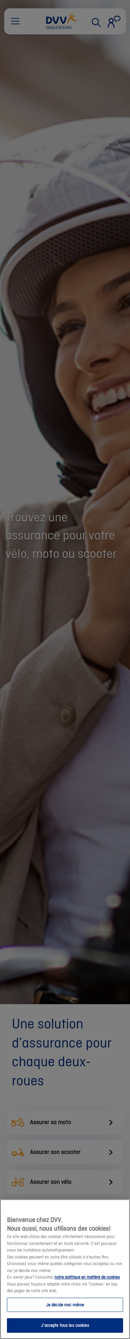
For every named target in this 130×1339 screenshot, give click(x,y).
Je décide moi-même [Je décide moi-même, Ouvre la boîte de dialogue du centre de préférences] (65, 1305)
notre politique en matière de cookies (87, 1278)
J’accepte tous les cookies (65, 1326)
